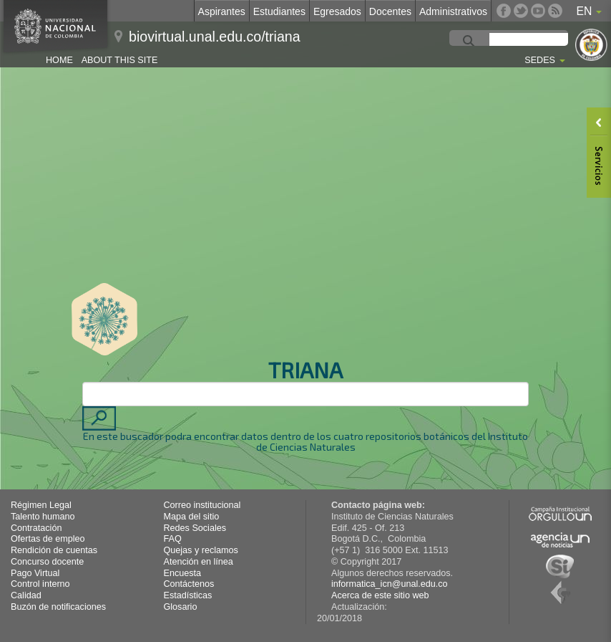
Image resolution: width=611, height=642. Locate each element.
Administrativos (453, 11)
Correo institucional (202, 505)
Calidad (26, 595)
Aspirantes (221, 11)
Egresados (337, 11)
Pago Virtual (35, 573)
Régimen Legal (41, 505)
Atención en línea (198, 562)
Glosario (180, 607)
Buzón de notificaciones (58, 607)
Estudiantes (279, 11)
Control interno (40, 584)
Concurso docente (47, 562)
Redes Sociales (195, 528)
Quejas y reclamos (201, 550)
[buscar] (543, 41)
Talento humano (43, 517)
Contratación (36, 528)
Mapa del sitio (192, 517)
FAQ (173, 539)
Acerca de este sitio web (380, 595)
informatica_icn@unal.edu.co (389, 584)
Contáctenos (189, 584)
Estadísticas (188, 595)
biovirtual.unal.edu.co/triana (214, 36)
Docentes (390, 11)
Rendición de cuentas (54, 550)
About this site (120, 60)
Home (59, 60)
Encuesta (183, 573)
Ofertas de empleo (48, 539)
